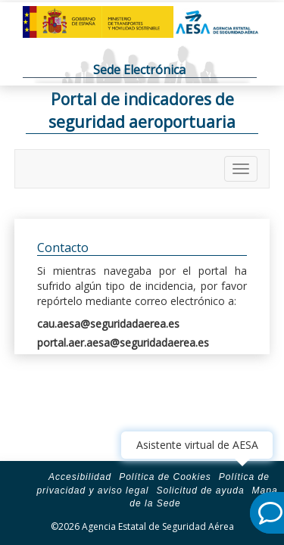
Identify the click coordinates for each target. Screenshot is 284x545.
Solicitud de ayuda (200, 490)
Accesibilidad (79, 477)
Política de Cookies (165, 477)
